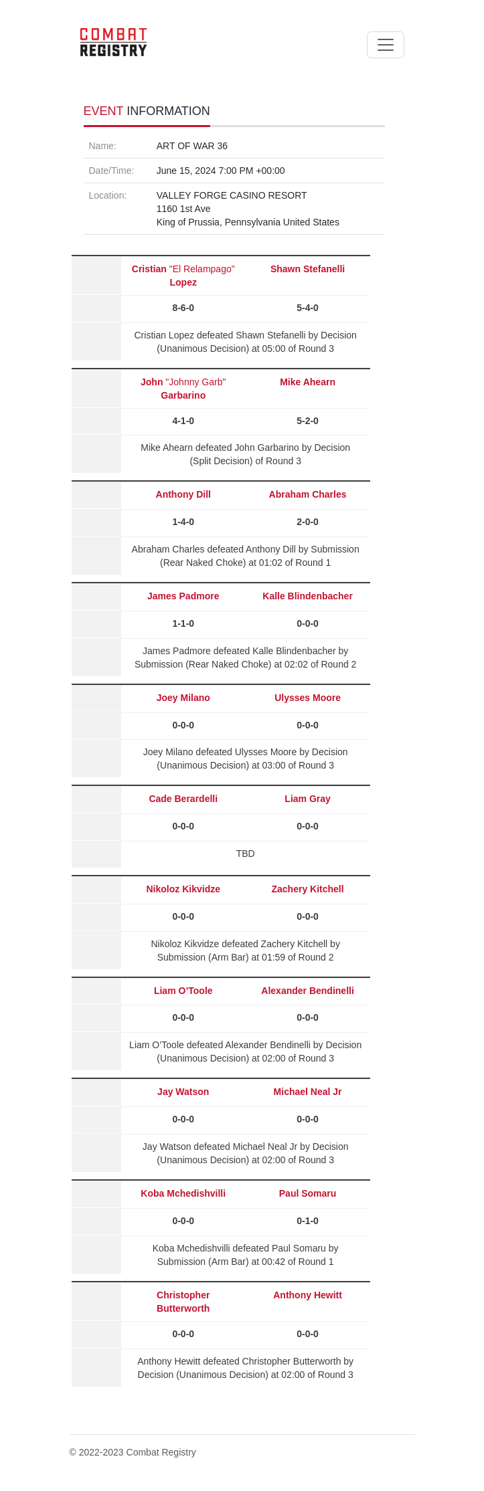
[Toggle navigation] (385, 44)
